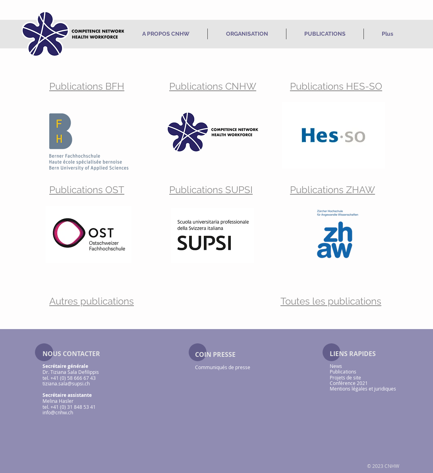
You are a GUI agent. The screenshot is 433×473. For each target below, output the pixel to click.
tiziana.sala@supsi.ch (66, 383)
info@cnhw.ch (58, 412)
